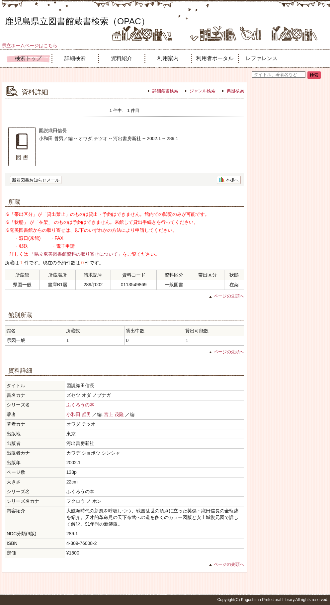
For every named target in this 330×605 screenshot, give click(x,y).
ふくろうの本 (80, 404)
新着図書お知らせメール (35, 180)
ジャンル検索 (202, 90)
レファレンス (262, 58)
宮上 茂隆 (114, 414)
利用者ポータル (214, 58)
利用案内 (168, 58)
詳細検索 (75, 58)
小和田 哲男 (78, 414)
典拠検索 (235, 90)
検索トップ (28, 58)
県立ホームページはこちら (29, 45)
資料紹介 (121, 58)
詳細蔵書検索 (165, 90)
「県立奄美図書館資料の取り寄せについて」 (76, 254)
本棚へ (232, 180)
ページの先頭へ (229, 296)
